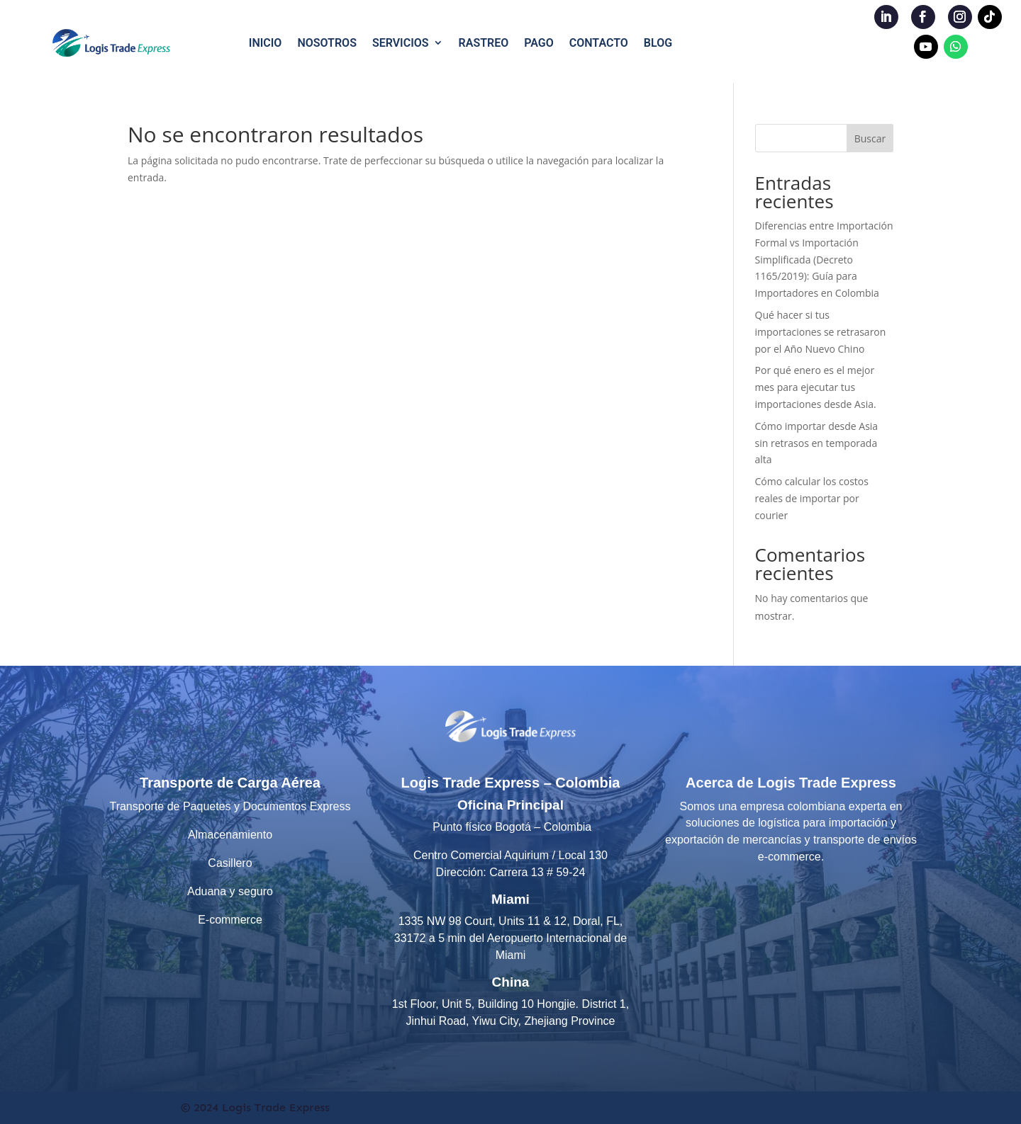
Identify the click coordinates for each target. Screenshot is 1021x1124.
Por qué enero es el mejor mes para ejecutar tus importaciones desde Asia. (815, 387)
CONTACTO (598, 43)
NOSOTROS (327, 43)
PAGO (539, 43)
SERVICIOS (400, 43)
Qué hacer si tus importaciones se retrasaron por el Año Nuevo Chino (820, 332)
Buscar (870, 138)
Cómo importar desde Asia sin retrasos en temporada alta (816, 443)
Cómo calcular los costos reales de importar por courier (812, 498)
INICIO (265, 43)
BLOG (658, 43)
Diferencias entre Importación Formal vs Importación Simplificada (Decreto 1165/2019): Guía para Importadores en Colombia (824, 259)
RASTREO (484, 43)
